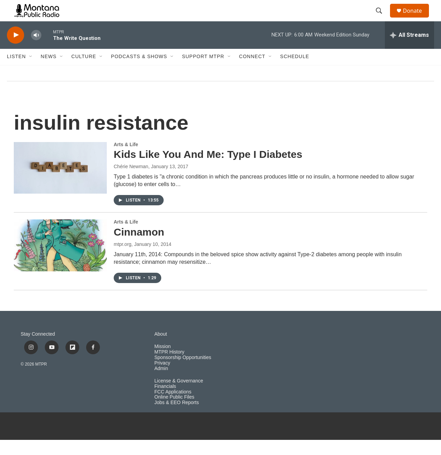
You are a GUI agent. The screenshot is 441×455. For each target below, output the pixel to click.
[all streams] (409, 50)
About (160, 348)
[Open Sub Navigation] (31, 71)
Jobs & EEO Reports (176, 417)
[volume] (36, 50)
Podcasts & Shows (139, 71)
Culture (83, 71)
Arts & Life (126, 159)
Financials (165, 401)
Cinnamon (139, 246)
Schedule (294, 71)
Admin (161, 383)
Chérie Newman (131, 181)
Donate (416, 18)
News (49, 71)
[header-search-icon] (382, 18)
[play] (15, 50)
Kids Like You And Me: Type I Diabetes (208, 169)
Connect (252, 71)
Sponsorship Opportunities (182, 372)
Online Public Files (174, 412)
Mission (162, 361)
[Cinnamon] (60, 260)
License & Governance (178, 395)
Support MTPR (203, 71)
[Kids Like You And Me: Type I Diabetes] (60, 182)
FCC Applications (172, 406)
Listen (16, 71)
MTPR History (169, 366)
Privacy (162, 377)
